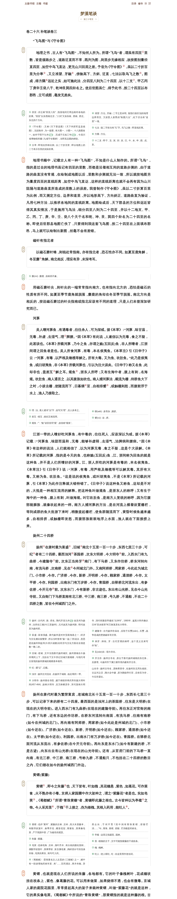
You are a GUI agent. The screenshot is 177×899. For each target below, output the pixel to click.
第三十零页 (88, 19)
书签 (45, 3)
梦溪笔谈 (88, 13)
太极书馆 (30, 3)
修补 (140, 3)
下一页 (88, 882)
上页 (145, 882)
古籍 (38, 3)
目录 (133, 3)
